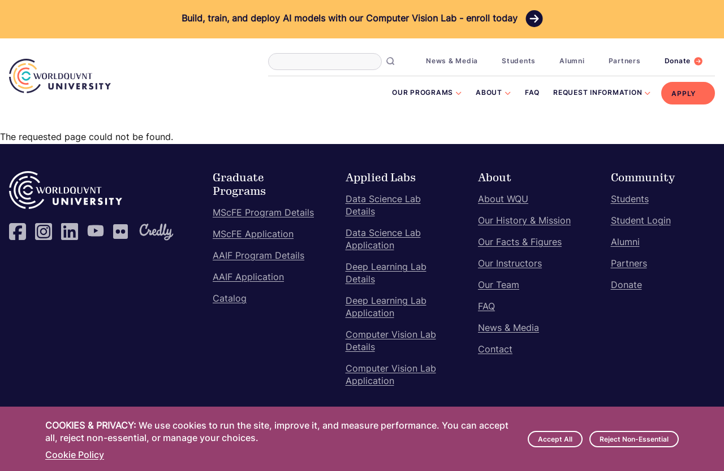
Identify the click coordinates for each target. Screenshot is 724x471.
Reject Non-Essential (634, 440)
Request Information (597, 93)
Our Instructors (510, 264)
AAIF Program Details (258, 256)
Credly (147, 231)
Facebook (17, 231)
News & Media (452, 61)
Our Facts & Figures (520, 242)
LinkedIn (69, 231)
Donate (678, 61)
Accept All (555, 440)
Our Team (498, 285)
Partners (625, 61)
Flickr (121, 231)
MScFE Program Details (263, 213)
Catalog (230, 299)
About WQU (503, 199)
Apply (683, 94)
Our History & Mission (524, 221)
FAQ (532, 93)
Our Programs (422, 93)
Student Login (641, 221)
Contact (495, 350)
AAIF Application (248, 277)
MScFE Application (253, 234)
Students (519, 61)
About (489, 93)
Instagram (43, 231)
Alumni (572, 61)
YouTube (95, 231)
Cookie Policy (74, 455)
